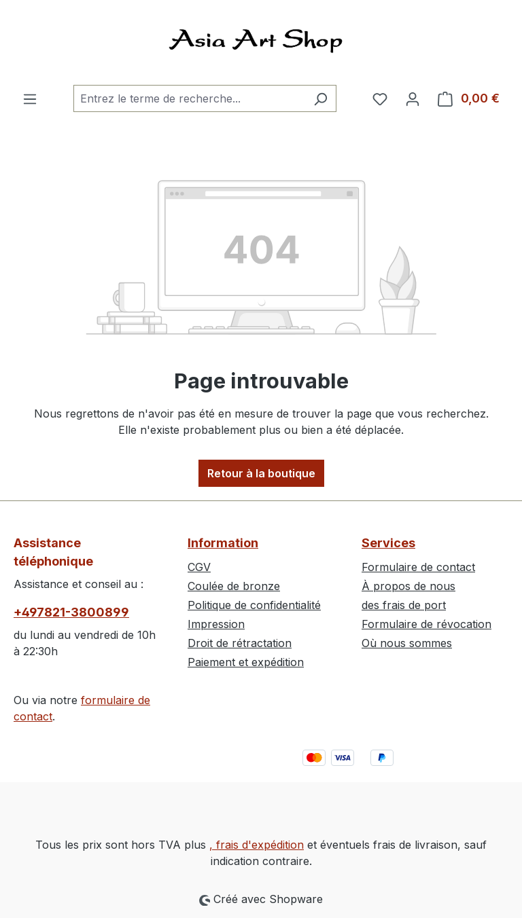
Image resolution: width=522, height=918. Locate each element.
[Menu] (30, 98)
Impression (216, 624)
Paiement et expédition (246, 662)
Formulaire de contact (418, 567)
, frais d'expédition (256, 844)
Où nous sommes (407, 643)
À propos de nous (408, 586)
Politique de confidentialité (254, 605)
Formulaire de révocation (426, 624)
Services (388, 543)
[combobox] (189, 98)
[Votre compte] (412, 98)
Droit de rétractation (240, 643)
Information (223, 543)
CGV (199, 567)
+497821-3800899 (71, 612)
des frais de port (404, 605)
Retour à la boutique (261, 473)
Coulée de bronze (234, 586)
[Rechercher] (320, 98)
